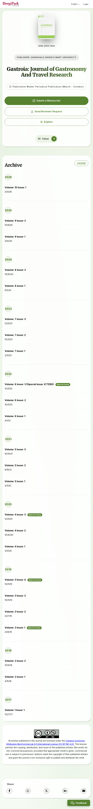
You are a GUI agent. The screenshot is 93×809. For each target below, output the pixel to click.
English (75, 4)
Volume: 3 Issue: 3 (15, 597)
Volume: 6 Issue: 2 (15, 401)
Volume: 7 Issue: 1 (15, 352)
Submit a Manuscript (46, 102)
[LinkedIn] (65, 792)
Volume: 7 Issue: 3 (15, 320)
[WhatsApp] (28, 792)
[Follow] (54, 140)
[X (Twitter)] (46, 792)
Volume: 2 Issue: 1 (15, 678)
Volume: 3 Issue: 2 (15, 613)
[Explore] (46, 123)
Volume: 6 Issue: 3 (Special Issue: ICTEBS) (37, 386)
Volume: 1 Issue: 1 (14, 711)
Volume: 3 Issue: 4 (23, 581)
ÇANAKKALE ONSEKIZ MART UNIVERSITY (53, 59)
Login (85, 4)
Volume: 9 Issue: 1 (15, 238)
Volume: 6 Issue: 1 (15, 417)
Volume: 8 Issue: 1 (15, 287)
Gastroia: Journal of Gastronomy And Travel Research (46, 73)
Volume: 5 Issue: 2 (15, 466)
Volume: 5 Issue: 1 (15, 482)
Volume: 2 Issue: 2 (15, 662)
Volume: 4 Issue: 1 (15, 548)
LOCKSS (81, 165)
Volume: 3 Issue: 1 (23, 629)
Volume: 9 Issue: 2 (15, 222)
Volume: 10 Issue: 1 (15, 189)
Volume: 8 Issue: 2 (15, 271)
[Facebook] (9, 792)
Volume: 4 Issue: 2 (15, 532)
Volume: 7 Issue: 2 (15, 336)
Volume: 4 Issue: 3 (23, 516)
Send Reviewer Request (46, 112)
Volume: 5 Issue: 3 (15, 451)
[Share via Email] (83, 792)
